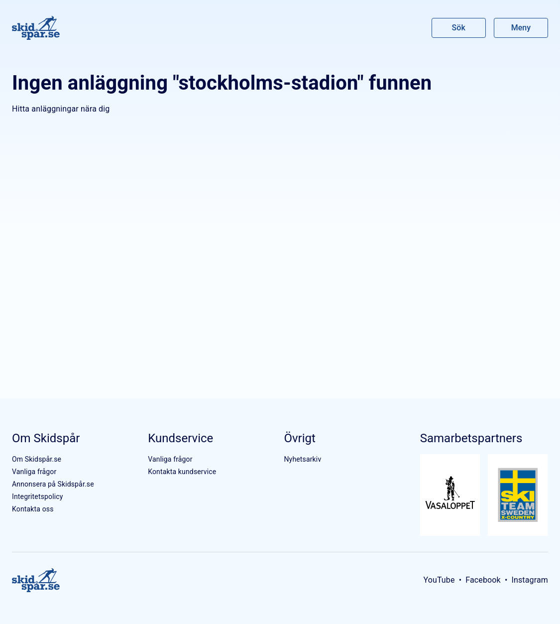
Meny (521, 27)
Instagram (529, 580)
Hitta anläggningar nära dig (61, 109)
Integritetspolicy (37, 496)
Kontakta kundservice (182, 472)
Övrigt (299, 438)
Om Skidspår (46, 438)
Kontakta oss (33, 509)
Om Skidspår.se (36, 459)
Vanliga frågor (34, 472)
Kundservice (180, 438)
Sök (459, 27)
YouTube (438, 580)
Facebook (483, 580)
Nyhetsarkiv (302, 459)
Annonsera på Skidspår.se (53, 484)
